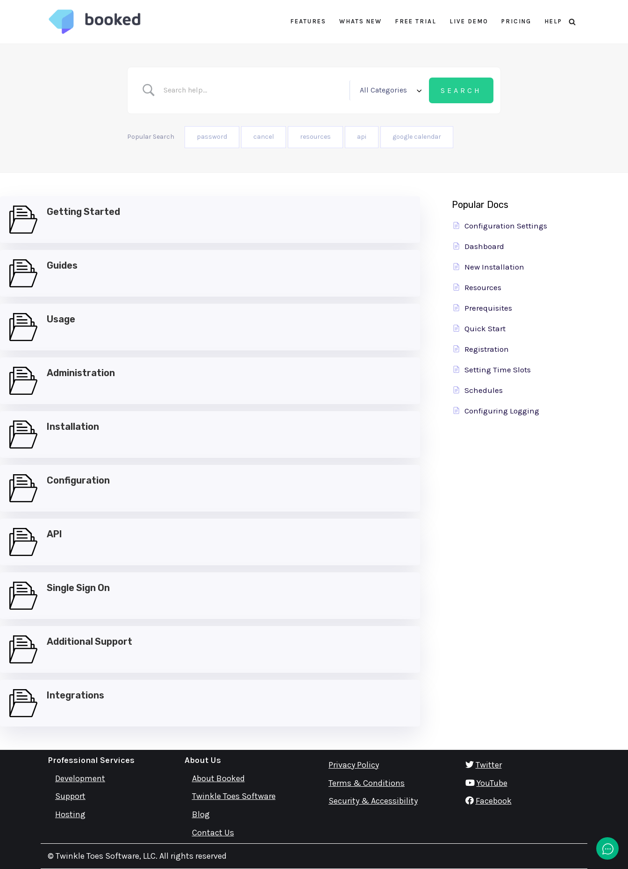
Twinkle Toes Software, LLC (106, 856)
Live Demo (469, 21)
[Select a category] (389, 90)
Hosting (70, 815)
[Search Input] (253, 90)
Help (553, 21)
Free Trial (415, 21)
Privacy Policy (353, 765)
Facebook (494, 801)
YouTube (492, 783)
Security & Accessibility (373, 801)
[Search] (572, 21)
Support (70, 796)
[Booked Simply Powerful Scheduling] (94, 21)
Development (80, 778)
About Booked (218, 778)
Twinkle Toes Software (234, 796)
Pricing (516, 21)
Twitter (489, 765)
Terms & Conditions (366, 783)
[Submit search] (461, 91)
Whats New (360, 21)
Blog (201, 815)
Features (308, 21)
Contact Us (213, 832)
